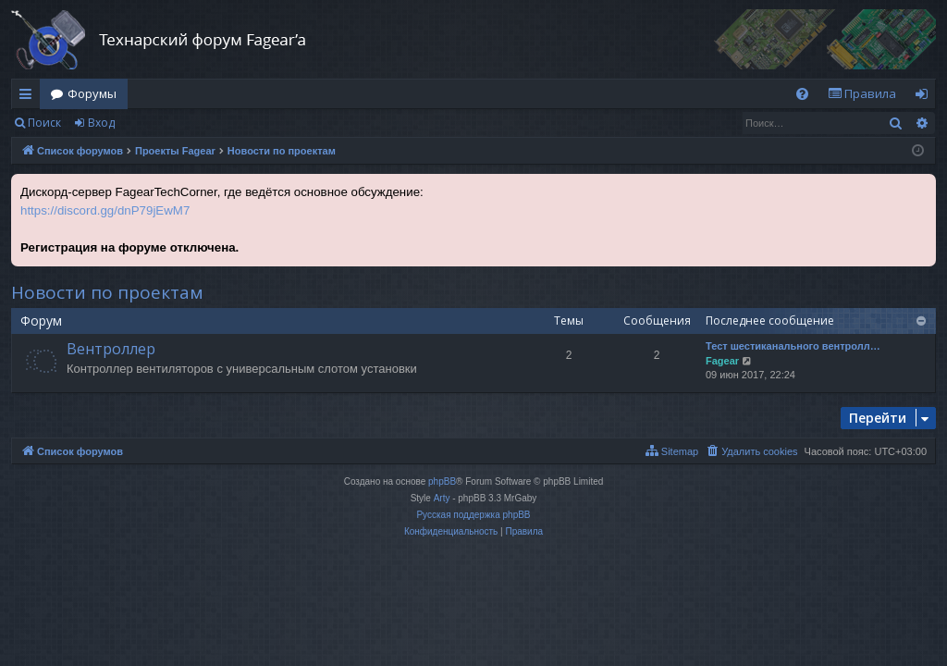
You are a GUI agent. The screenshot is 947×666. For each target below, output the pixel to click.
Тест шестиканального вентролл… (793, 346)
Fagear (722, 360)
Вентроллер (111, 349)
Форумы (92, 93)
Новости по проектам (107, 292)
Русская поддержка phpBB (473, 515)
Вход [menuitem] (925, 97)
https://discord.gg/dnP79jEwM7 (105, 210)
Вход (101, 122)
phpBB (442, 481)
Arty (442, 498)
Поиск (44, 122)
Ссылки (29, 97)
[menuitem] (802, 94)
